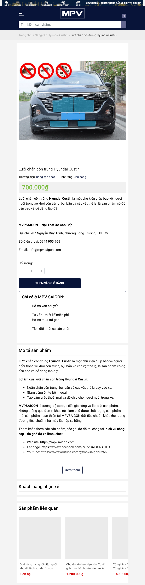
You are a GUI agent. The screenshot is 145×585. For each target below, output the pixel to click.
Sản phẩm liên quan (38, 508)
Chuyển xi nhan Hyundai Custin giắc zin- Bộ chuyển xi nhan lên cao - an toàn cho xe (86, 567)
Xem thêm (72, 470)
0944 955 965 (50, 241)
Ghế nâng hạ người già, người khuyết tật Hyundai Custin (38, 566)
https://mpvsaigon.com (57, 442)
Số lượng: (26, 263)
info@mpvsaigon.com (45, 250)
